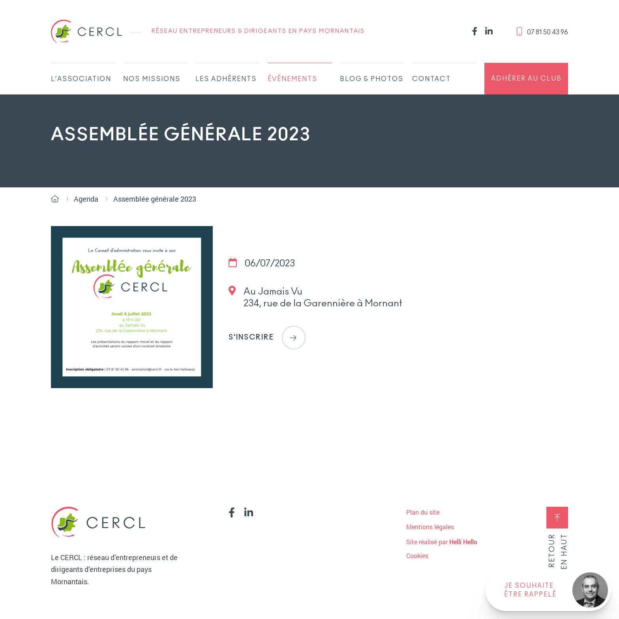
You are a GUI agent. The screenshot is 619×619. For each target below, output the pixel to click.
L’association (81, 79)
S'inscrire (267, 337)
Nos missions (151, 79)
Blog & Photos (371, 79)
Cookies (417, 556)
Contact (431, 79)
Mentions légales (430, 527)
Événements (292, 79)
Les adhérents (226, 79)
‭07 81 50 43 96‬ (542, 31)
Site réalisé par (441, 542)
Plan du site (422, 512)
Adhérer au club (526, 78)
